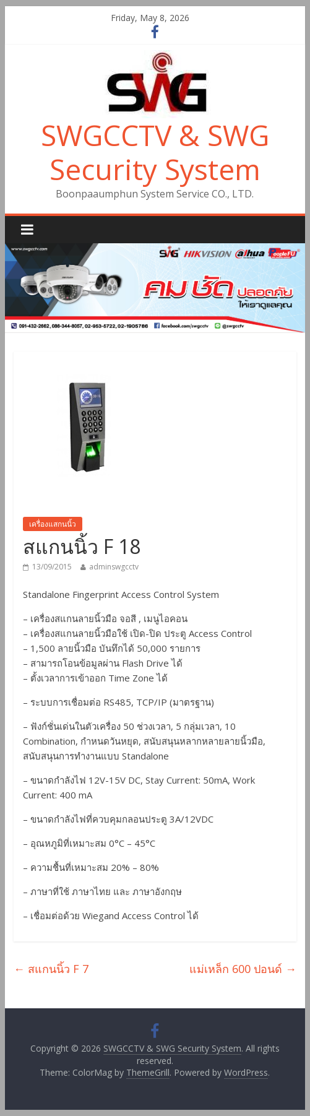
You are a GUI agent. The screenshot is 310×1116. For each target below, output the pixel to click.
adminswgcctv (114, 566)
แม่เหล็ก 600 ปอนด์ (242, 968)
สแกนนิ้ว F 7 (51, 968)
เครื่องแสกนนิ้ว (52, 524)
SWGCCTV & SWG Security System (155, 152)
